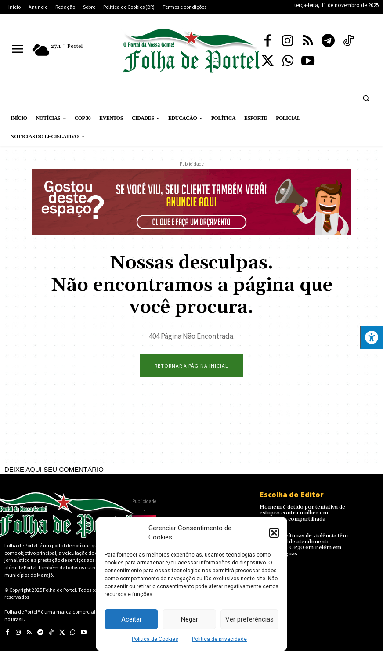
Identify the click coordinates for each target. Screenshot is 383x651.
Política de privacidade (219, 639)
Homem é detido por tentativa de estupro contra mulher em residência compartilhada (301, 513)
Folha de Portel (59, 589)
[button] (274, 532)
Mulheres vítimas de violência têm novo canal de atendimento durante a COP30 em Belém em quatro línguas (304, 544)
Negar (189, 619)
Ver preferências (249, 619)
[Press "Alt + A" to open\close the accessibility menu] (371, 337)
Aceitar (131, 619)
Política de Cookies (155, 639)
